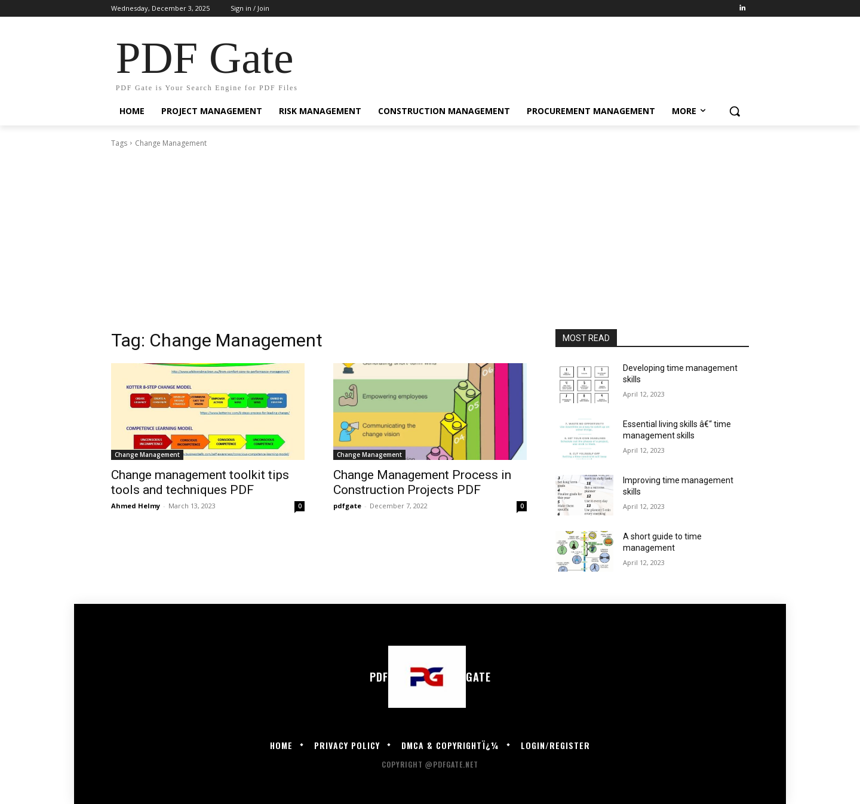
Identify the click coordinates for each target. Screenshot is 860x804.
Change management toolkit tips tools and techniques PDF (200, 482)
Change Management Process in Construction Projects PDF (422, 482)
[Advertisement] (430, 239)
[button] (734, 111)
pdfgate (347, 505)
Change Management (147, 454)
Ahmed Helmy (135, 505)
